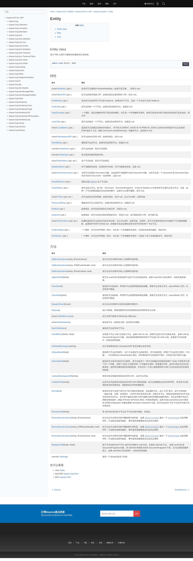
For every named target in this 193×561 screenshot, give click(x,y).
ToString (62, 460)
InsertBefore (57, 334)
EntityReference (172, 493)
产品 (84, 4)
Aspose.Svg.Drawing (17, 67)
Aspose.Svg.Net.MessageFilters (21, 91)
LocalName (62, 128)
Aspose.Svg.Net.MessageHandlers (22, 95)
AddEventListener (59, 259)
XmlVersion (57, 236)
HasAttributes (63, 322)
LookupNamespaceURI (62, 379)
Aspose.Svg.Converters (18, 28)
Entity (111, 12)
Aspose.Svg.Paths (16, 98)
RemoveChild (57, 415)
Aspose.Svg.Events (16, 70)
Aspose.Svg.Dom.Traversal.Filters (22, 56)
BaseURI (61, 95)
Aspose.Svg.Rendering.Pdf (19, 112)
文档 (100, 545)
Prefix (59, 197)
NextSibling (57, 143)
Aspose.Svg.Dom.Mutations (20, 49)
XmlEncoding (57, 230)
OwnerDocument (64, 173)
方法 (59, 37)
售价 (93, 545)
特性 (59, 33)
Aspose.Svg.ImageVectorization (21, 77)
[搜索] (25, 12)
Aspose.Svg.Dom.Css (17, 42)
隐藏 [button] (79, 25)
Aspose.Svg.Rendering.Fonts (20, 105)
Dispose (55, 310)
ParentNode (57, 188)
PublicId (55, 209)
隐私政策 (102, 558)
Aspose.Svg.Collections (18, 25)
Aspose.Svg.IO (15, 81)
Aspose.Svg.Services (17, 127)
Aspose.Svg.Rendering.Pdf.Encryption (24, 116)
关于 (115, 4)
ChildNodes (57, 101)
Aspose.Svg (13, 21)
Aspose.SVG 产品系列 (65, 12)
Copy (176, 64)
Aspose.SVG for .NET (15, 18)
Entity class (62, 29)
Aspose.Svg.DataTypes (18, 32)
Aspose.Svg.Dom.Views (18, 60)
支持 (99, 4)
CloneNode (56, 286)
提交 (136, 516)
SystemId (56, 215)
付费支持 (121, 545)
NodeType (63, 155)
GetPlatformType (64, 316)
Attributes (61, 89)
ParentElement (58, 182)
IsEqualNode (57, 352)
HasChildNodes (58, 328)
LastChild (56, 122)
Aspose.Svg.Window (17, 130)
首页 (70, 545)
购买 (91, 4)
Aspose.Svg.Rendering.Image (20, 109)
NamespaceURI (64, 137)
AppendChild (57, 277)
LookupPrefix (57, 385)
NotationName (58, 167)
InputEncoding (58, 113)
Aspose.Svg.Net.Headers (19, 88)
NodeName (64, 149)
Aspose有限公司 (80, 558)
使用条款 (109, 558)
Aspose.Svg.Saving (16, 123)
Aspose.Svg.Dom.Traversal (19, 53)
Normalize (56, 394)
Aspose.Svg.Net (15, 84)
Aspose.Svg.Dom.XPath (18, 63)
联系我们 (116, 558)
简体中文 (149, 4)
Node (62, 473)
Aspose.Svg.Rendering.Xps (19, 119)
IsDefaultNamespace (61, 346)
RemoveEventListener (61, 421)
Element (56, 493)
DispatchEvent (58, 304)
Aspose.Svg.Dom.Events (18, 46)
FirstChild (56, 107)
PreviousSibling (58, 203)
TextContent (62, 221)
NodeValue (62, 161)
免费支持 (109, 545)
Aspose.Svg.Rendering (18, 102)
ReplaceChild (57, 448)
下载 (85, 545)
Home (52, 12)
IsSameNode (57, 364)
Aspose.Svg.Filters (16, 74)
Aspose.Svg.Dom (15, 35)
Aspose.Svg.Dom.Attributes (19, 39)
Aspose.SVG (65, 480)
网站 (107, 4)
